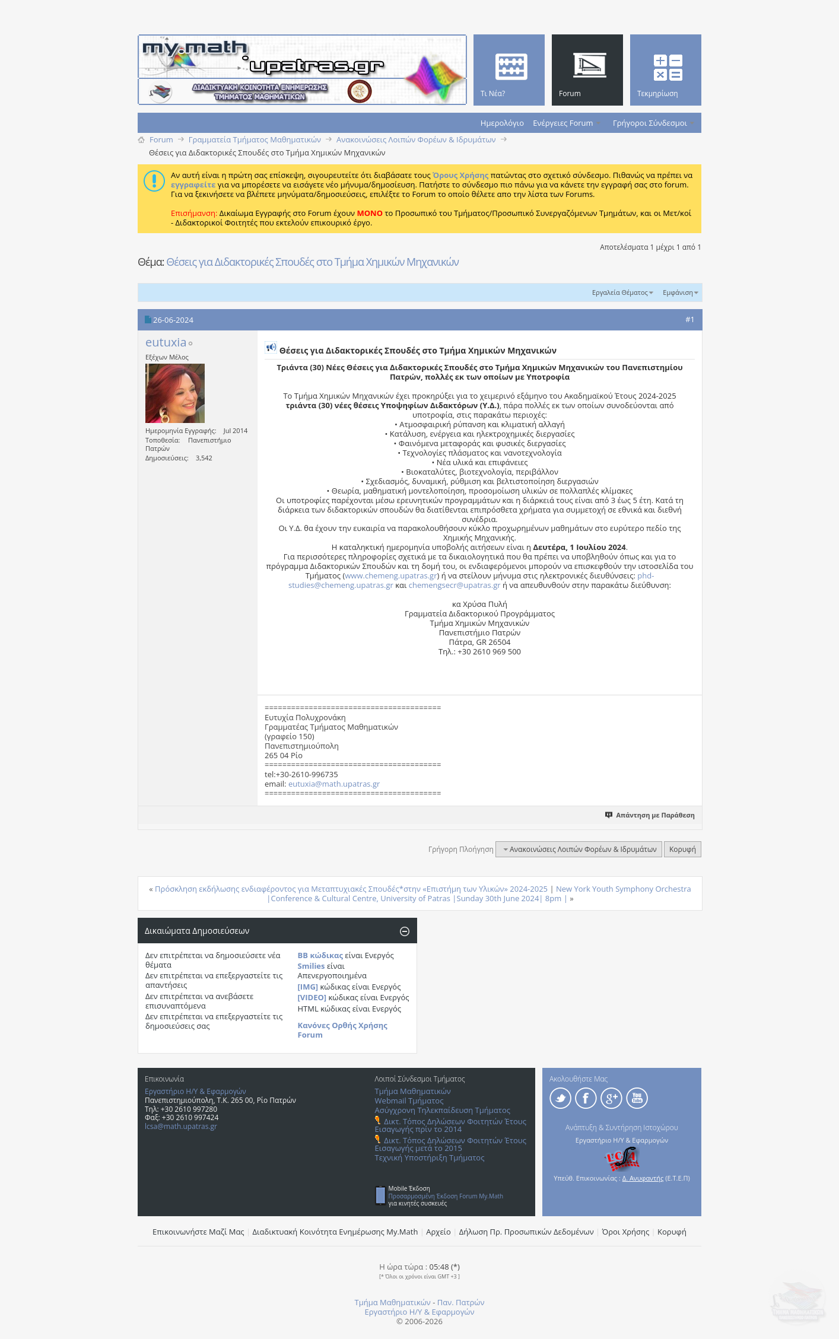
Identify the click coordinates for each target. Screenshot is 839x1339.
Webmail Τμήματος (409, 1100)
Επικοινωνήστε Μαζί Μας (198, 1231)
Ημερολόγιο (502, 122)
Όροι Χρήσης (626, 1231)
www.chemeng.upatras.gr (391, 575)
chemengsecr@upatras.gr (455, 585)
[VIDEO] (312, 997)
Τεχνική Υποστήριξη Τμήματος (430, 1157)
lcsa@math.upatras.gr (181, 1126)
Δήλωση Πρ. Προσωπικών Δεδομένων (526, 1231)
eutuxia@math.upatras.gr (334, 783)
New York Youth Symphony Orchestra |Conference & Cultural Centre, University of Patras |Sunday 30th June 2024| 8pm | (478, 893)
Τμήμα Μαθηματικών (413, 1091)
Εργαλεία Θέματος (620, 292)
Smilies (311, 965)
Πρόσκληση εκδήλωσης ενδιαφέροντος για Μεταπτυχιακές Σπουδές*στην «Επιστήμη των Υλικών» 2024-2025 (351, 888)
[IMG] (308, 986)
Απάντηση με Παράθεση (650, 814)
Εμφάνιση (678, 292)
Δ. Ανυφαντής (643, 1177)
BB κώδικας (320, 955)
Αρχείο (438, 1231)
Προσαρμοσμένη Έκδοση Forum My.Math (446, 1196)
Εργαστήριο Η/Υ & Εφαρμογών (195, 1091)
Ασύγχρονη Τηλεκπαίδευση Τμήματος (442, 1110)
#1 (690, 319)
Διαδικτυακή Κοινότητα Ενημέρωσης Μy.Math (335, 1231)
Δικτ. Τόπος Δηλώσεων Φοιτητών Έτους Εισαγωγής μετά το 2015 (450, 1144)
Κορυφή (682, 849)
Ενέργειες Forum (563, 122)
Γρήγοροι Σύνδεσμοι (650, 122)
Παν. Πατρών (461, 1302)
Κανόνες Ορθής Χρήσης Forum (342, 1030)
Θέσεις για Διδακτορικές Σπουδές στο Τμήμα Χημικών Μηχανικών (312, 262)
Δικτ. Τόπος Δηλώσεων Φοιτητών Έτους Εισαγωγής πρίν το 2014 (450, 1125)
